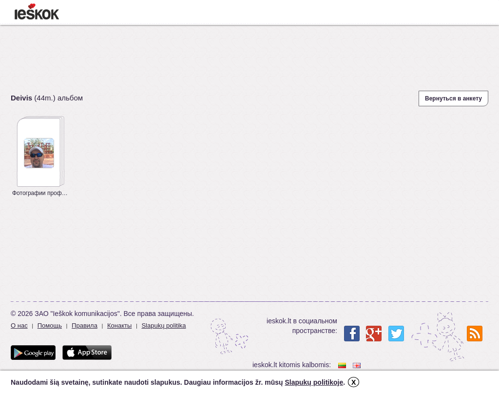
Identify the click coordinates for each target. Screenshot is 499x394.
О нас (19, 325)
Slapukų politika (163, 325)
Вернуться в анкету (453, 98)
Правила (84, 325)
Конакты (119, 325)
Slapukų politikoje (314, 382)
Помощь (50, 325)
